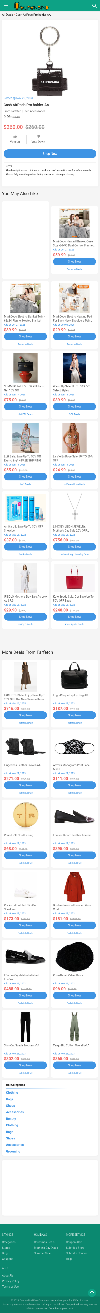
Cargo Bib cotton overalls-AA (71, 1045)
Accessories (15, 1112)
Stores (6, 1247)
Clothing (12, 1093)
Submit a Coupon (77, 1253)
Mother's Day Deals (46, 1247)
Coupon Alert (74, 1242)
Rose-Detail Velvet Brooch (69, 975)
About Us (7, 1275)
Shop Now (50, 154)
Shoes (10, 1106)
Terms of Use (10, 1286)
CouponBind (72, 1304)
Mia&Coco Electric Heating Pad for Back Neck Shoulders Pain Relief (72, 320)
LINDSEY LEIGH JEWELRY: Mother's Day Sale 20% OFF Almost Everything (70, 530)
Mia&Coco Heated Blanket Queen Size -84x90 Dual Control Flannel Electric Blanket (73, 245)
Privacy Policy (10, 1281)
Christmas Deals (44, 1242)
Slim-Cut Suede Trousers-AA (21, 1045)
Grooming (13, 1151)
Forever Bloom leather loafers (72, 835)
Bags (9, 1099)
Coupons (7, 1258)
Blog (5, 1253)
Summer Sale (42, 1253)
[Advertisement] (25, 239)
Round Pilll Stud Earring (18, 835)
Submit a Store (75, 1247)
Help (69, 1258)
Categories (8, 1242)
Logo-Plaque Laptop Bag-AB (70, 695)
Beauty (11, 1119)
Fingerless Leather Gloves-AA (22, 765)
